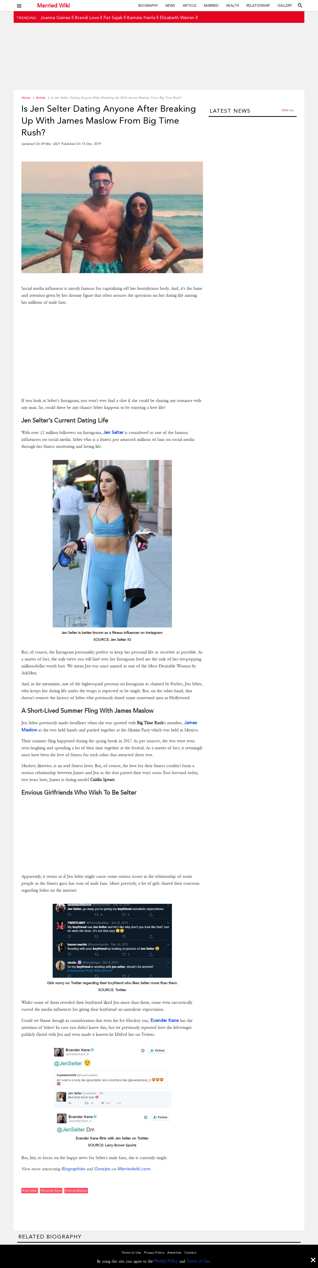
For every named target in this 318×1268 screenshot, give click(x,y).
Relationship (258, 5)
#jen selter (29, 1190)
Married (211, 5)
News (170, 5)
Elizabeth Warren (177, 17)
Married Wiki (53, 5)
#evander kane (51, 1190)
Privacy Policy (166, 1261)
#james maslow (76, 1190)
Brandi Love (87, 17)
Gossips (102, 1168)
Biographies (73, 1168)
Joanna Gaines (55, 17)
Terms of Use (198, 1261)
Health (232, 5)
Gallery (285, 5)
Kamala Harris (141, 17)
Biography (148, 5)
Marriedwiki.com (133, 1168)
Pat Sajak (112, 17)
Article (190, 5)
